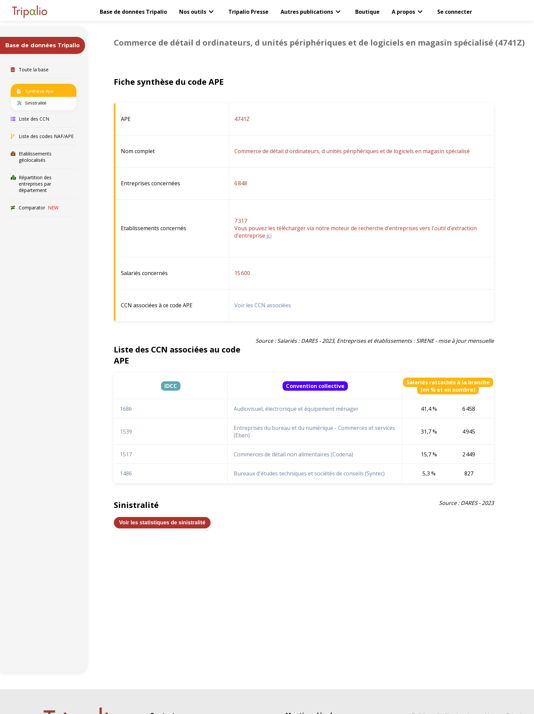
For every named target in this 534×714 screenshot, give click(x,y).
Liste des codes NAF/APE (42, 136)
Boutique (367, 11)
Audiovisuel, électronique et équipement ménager (296, 408)
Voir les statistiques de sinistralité (162, 522)
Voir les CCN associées (262, 305)
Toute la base (30, 69)
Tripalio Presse (248, 11)
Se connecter (454, 11)
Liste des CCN (30, 119)
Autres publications (307, 11)
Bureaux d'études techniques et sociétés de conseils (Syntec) (309, 473)
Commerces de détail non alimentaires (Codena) (293, 454)
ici (268, 235)
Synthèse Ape (35, 91)
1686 (126, 408)
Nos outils (192, 11)
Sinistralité (32, 103)
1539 (126, 431)
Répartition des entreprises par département (31, 183)
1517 (126, 454)
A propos (403, 11)
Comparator (35, 207)
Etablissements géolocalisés (31, 156)
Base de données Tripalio (133, 11)
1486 (126, 473)
